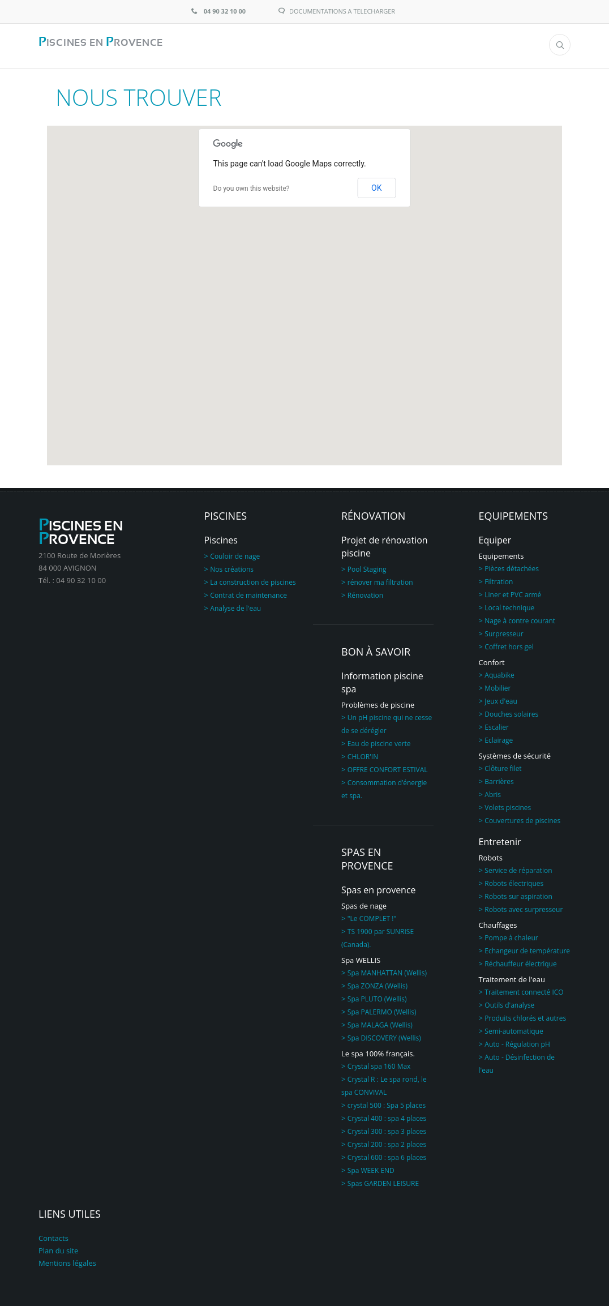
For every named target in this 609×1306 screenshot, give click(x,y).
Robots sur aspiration (518, 893)
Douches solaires (511, 711)
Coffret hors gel (509, 644)
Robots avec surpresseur (523, 906)
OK (376, 185)
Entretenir (500, 839)
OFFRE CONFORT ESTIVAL (388, 767)
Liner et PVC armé (512, 592)
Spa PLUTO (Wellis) (377, 996)
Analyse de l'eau (235, 605)
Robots (491, 855)
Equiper (495, 537)
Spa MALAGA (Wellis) (380, 1022)
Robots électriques (513, 880)
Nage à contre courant (519, 618)
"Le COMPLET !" (372, 915)
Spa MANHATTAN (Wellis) (387, 970)
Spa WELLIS (360, 957)
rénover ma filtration (380, 579)
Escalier (496, 724)
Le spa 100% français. (378, 1051)
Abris (492, 792)
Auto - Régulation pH (517, 1041)
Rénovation (365, 592)
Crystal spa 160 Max (379, 1063)
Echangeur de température (527, 948)
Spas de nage (364, 903)
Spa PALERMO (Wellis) (382, 1009)
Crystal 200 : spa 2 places (387, 1141)
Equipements (501, 553)
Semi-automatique (513, 1028)
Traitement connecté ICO (523, 989)
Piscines (221, 537)
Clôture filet (502, 765)
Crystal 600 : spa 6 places (387, 1154)
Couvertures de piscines (522, 818)
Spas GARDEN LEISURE (383, 1180)
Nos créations (232, 566)
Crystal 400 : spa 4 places (387, 1115)
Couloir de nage (235, 553)
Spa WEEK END (371, 1167)
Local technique (509, 605)
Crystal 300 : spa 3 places (387, 1128)
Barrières (498, 778)
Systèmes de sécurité (515, 753)
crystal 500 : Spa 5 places (387, 1102)
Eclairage (498, 737)
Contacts (53, 1235)
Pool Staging (367, 566)
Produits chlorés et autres (525, 1015)
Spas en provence (378, 887)
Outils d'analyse (509, 1002)
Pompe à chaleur (511, 935)
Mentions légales (67, 1260)
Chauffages (498, 922)
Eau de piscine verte (379, 741)
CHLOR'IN (363, 754)
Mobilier (497, 685)
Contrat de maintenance (248, 592)
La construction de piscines (252, 579)
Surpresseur (503, 631)
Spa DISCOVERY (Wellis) (384, 1035)
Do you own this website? (251, 186)
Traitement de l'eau (512, 976)
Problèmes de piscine (377, 702)
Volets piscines (507, 805)
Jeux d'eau (500, 698)
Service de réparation (518, 867)
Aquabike (499, 672)
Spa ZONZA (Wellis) (378, 983)
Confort (492, 659)
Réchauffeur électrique (520, 961)
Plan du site (58, 1248)
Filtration (498, 579)
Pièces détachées (511, 566)
